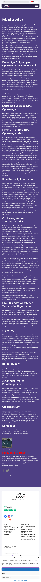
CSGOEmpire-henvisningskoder (29, 533)
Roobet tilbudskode (26, 529)
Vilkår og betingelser (9, 529)
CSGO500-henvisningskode (28, 538)
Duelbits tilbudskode (26, 531)
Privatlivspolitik (24, 580)
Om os (5, 524)
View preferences (6, 577)
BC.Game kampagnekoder (28, 539)
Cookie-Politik (17, 580)
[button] (38, 558)
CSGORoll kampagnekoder (28, 526)
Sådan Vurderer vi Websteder (11, 527)
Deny (3, 573)
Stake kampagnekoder (27, 527)
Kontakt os (6, 534)
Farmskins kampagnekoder (28, 536)
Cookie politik (7, 533)
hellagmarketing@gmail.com (11, 553)
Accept (4, 569)
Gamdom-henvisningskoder (28, 534)
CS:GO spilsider (25, 524)
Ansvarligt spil (7, 526)
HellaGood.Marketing (13, 452)
